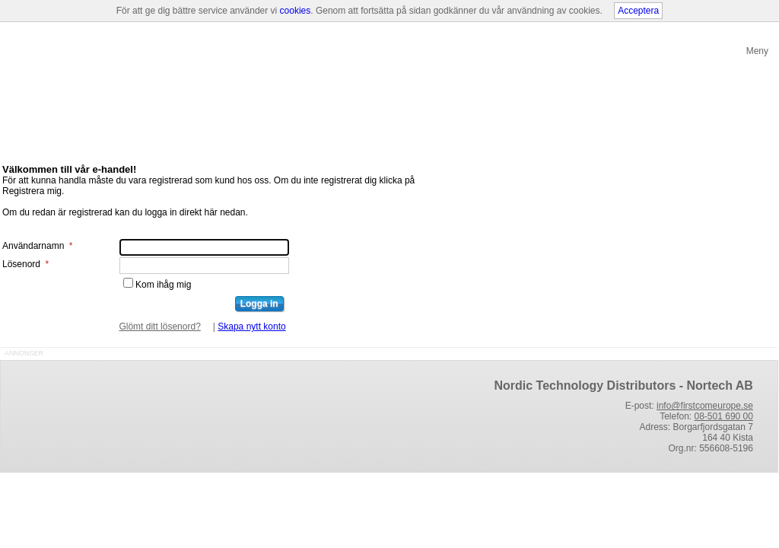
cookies (295, 10)
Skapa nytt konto (251, 326)
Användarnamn (37, 246)
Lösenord (25, 264)
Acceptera (638, 10)
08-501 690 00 (724, 416)
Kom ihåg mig (163, 284)
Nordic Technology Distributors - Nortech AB (623, 385)
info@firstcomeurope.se (705, 405)
